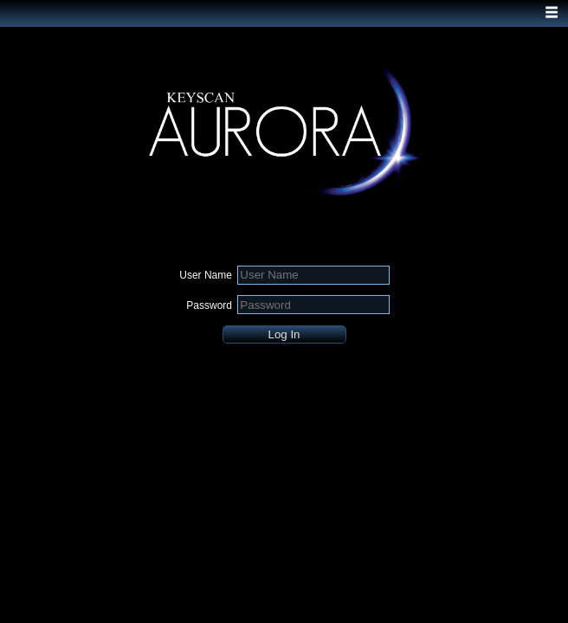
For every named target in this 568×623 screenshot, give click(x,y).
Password (209, 305)
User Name (205, 275)
